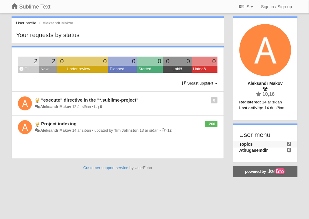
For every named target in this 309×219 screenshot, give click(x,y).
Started (144, 69)
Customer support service (105, 167)
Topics (246, 144)
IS (246, 6)
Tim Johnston (126, 130)
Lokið (177, 69)
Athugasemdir (253, 150)
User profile (26, 23)
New (44, 69)
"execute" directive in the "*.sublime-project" (89, 100)
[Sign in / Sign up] (276, 7)
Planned (117, 69)
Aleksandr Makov (55, 107)
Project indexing (59, 123)
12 (169, 130)
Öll (24, 69)
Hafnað (199, 69)
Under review (78, 69)
